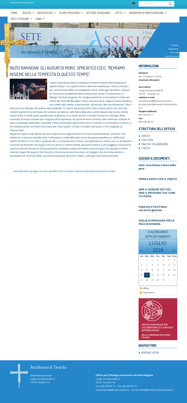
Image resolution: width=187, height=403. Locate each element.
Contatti (175, 45)
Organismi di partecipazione (146, 13)
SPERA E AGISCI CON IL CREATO (156, 178)
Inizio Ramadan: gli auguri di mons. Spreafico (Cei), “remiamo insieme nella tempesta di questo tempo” (68, 171)
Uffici (119, 13)
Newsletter (173, 49)
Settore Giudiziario (98, 13)
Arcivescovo (45, 13)
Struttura (147, 140)
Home (14, 13)
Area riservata (172, 56)
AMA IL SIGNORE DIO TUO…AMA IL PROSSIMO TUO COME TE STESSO (158, 190)
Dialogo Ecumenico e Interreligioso (56, 47)
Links (38, 19)
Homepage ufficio (150, 346)
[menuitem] (14, 13)
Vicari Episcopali (69, 13)
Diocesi (26, 13)
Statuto (145, 148)
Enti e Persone (20, 19)
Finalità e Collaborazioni (154, 144)
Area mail (174, 52)
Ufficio (144, 282)
